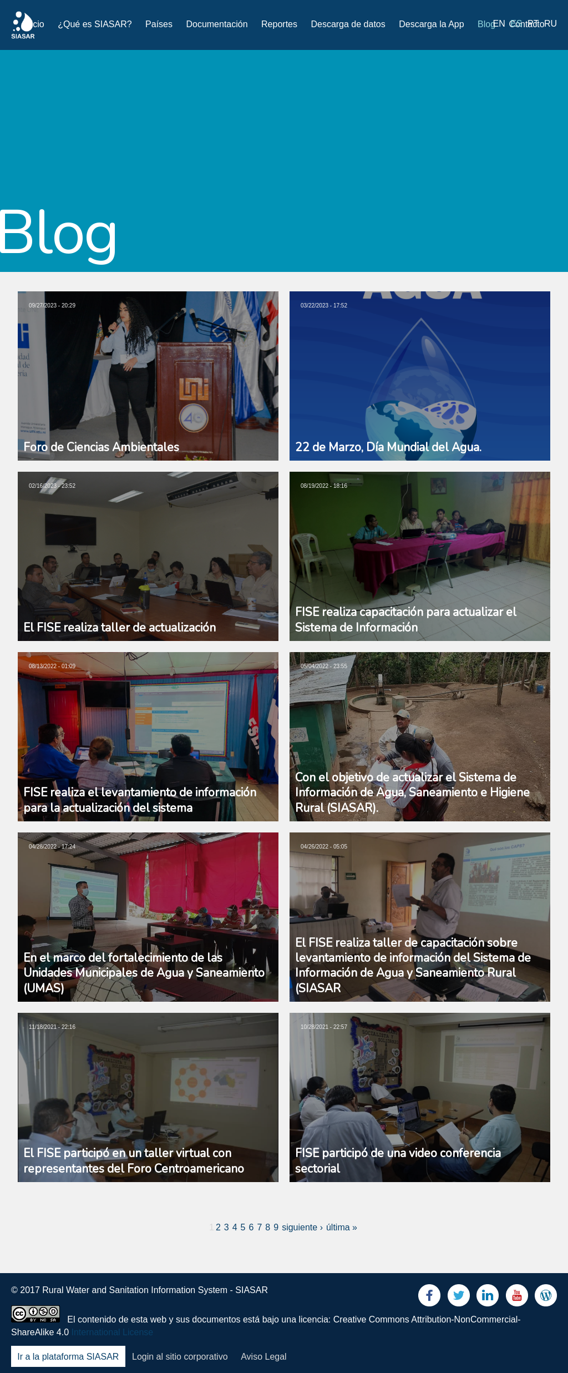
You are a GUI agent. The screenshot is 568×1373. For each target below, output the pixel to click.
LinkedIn (487, 1297)
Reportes (279, 24)
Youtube (517, 1297)
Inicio (33, 24)
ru (550, 23)
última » (341, 1227)
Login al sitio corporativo (180, 1356)
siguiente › (302, 1227)
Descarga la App (431, 24)
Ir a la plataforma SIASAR (68, 1356)
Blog (486, 24)
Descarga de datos (348, 24)
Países (159, 24)
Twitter (459, 1297)
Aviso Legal (263, 1356)
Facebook (429, 1297)
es (516, 23)
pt (533, 23)
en (499, 23)
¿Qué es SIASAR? (94, 24)
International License (113, 1332)
